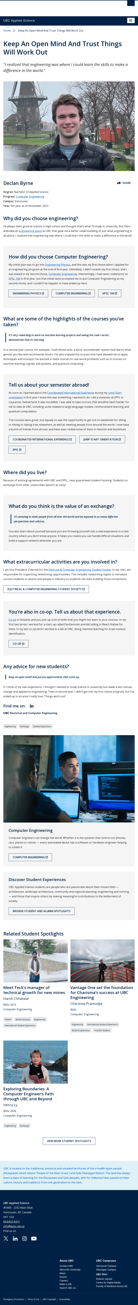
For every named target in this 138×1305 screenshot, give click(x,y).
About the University (70, 1269)
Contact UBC (66, 1266)
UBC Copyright (49, 1299)
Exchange (24, 726)
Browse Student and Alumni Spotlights (41, 911)
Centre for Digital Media (108, 1282)
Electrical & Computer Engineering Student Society (79, 570)
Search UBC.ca (68, 1288)
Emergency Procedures (13, 1299)
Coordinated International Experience (70, 393)
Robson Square (104, 1279)
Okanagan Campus (106, 1269)
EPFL (15, 450)
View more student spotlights (69, 1141)
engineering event (30, 231)
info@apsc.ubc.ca (13, 1226)
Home (7, 30)
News (62, 1273)
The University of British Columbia (49, 6)
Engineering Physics (57, 264)
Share (124, 183)
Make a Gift (66, 1284)
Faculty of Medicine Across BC (112, 1286)
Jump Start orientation (100, 439)
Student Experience (42, 726)
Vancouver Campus (106, 1266)
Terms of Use (33, 1299)
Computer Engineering (30, 196)
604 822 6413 (11, 1221)
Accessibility (64, 1299)
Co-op (12, 620)
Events (63, 1277)
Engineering (10, 726)
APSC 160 (14, 278)
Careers (64, 1280)
